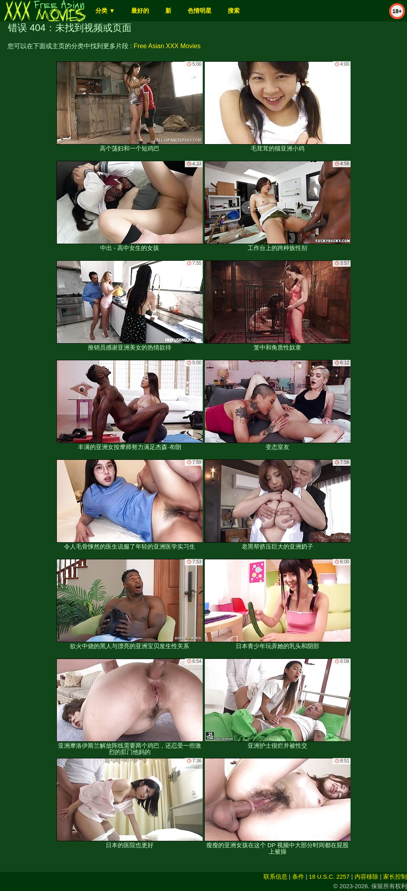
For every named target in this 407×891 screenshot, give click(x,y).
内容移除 (366, 876)
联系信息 (275, 876)
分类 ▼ (105, 10)
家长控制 (395, 876)
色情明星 (199, 10)
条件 (298, 876)
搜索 (234, 10)
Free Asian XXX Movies (167, 46)
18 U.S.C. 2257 (329, 876)
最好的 (140, 10)
